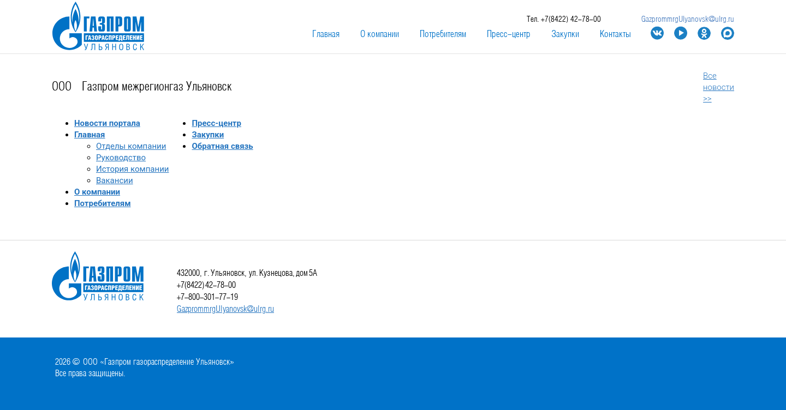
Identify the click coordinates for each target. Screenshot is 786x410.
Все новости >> (718, 87)
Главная (326, 34)
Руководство (121, 157)
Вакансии (114, 180)
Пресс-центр (509, 34)
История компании (132, 169)
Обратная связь (222, 146)
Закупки (565, 34)
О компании (379, 34)
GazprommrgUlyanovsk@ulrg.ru (687, 19)
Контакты (615, 34)
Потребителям (443, 34)
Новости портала (107, 123)
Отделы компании (131, 146)
